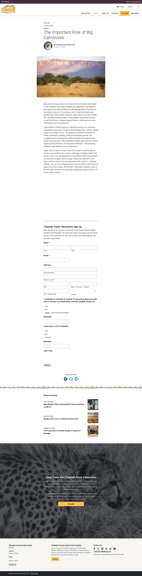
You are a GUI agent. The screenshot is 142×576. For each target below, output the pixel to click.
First (45, 250)
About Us (85, 13)
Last (72, 250)
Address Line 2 (49, 280)
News (96, 13)
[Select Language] (133, 7)
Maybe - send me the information (57, 313)
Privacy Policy (34, 573)
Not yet (47, 337)
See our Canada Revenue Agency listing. (66, 555)
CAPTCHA (48, 351)
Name (47, 243)
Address (47, 265)
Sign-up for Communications (102, 554)
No (46, 309)
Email (47, 255)
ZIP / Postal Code (50, 294)
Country (73, 294)
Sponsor (135, 13)
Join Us (105, 13)
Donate (124, 13)
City (45, 287)
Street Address (49, 273)
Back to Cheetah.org (133, 2)
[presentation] (57, 357)
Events (115, 13)
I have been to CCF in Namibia (56, 326)
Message (47, 317)
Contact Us (12, 564)
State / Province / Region (80, 287)
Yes (46, 306)
